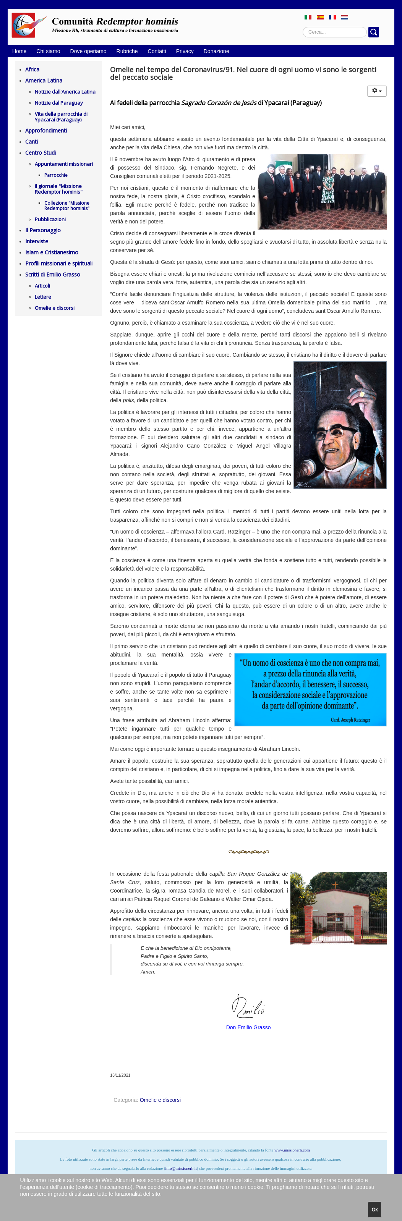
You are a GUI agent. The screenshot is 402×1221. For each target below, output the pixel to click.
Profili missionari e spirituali (58, 263)
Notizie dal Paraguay (59, 102)
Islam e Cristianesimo (51, 252)
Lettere (43, 296)
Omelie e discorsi (55, 307)
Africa (32, 69)
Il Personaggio (43, 230)
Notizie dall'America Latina (65, 91)
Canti (31, 141)
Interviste (36, 241)
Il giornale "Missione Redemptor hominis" (59, 189)
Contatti (157, 51)
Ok (375, 1209)
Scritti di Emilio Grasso (52, 274)
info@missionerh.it (180, 1168)
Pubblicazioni (50, 219)
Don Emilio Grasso (248, 1027)
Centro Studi (40, 152)
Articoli (42, 285)
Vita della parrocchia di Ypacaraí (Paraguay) (61, 116)
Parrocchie (56, 175)
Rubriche (127, 51)
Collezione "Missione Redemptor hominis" (66, 206)
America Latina (43, 80)
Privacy (185, 51)
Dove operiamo (88, 51)
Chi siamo (48, 51)
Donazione (216, 51)
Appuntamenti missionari (64, 163)
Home (19, 51)
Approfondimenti (46, 130)
